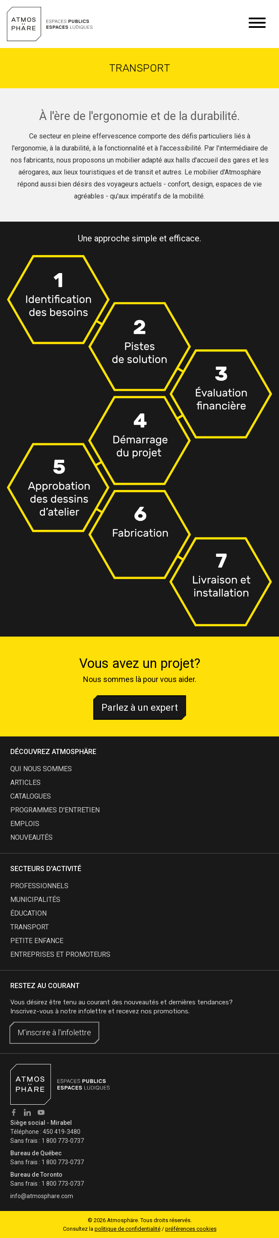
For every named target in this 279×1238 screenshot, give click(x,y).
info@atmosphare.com (41, 1196)
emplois (24, 824)
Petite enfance (36, 941)
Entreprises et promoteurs (60, 954)
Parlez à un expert (139, 707)
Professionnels (39, 886)
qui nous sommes (41, 769)
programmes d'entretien (55, 810)
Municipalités (35, 899)
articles (25, 782)
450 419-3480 (61, 1131)
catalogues (30, 796)
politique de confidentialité (127, 1229)
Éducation (28, 913)
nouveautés (31, 837)
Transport (29, 927)
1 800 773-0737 (63, 1140)
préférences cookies (191, 1229)
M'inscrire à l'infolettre (54, 1032)
